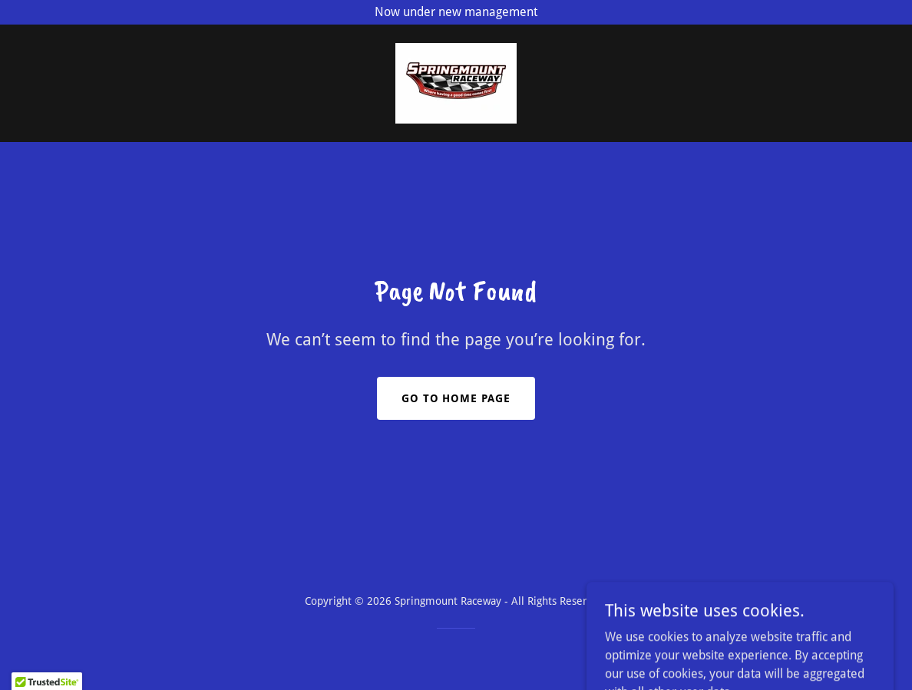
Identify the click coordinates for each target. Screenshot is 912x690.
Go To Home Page (456, 398)
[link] (456, 82)
